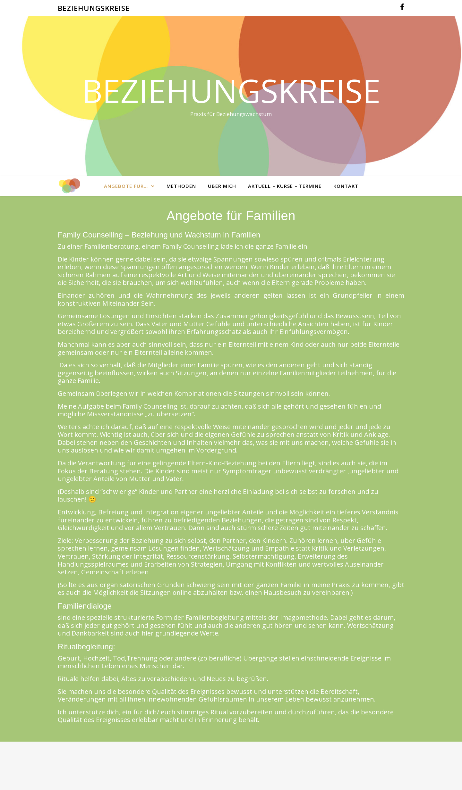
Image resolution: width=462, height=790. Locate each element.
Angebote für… (126, 186)
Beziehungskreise (231, 90)
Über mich (222, 186)
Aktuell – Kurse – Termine (284, 186)
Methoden (181, 186)
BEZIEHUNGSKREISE (94, 8)
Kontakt (345, 186)
